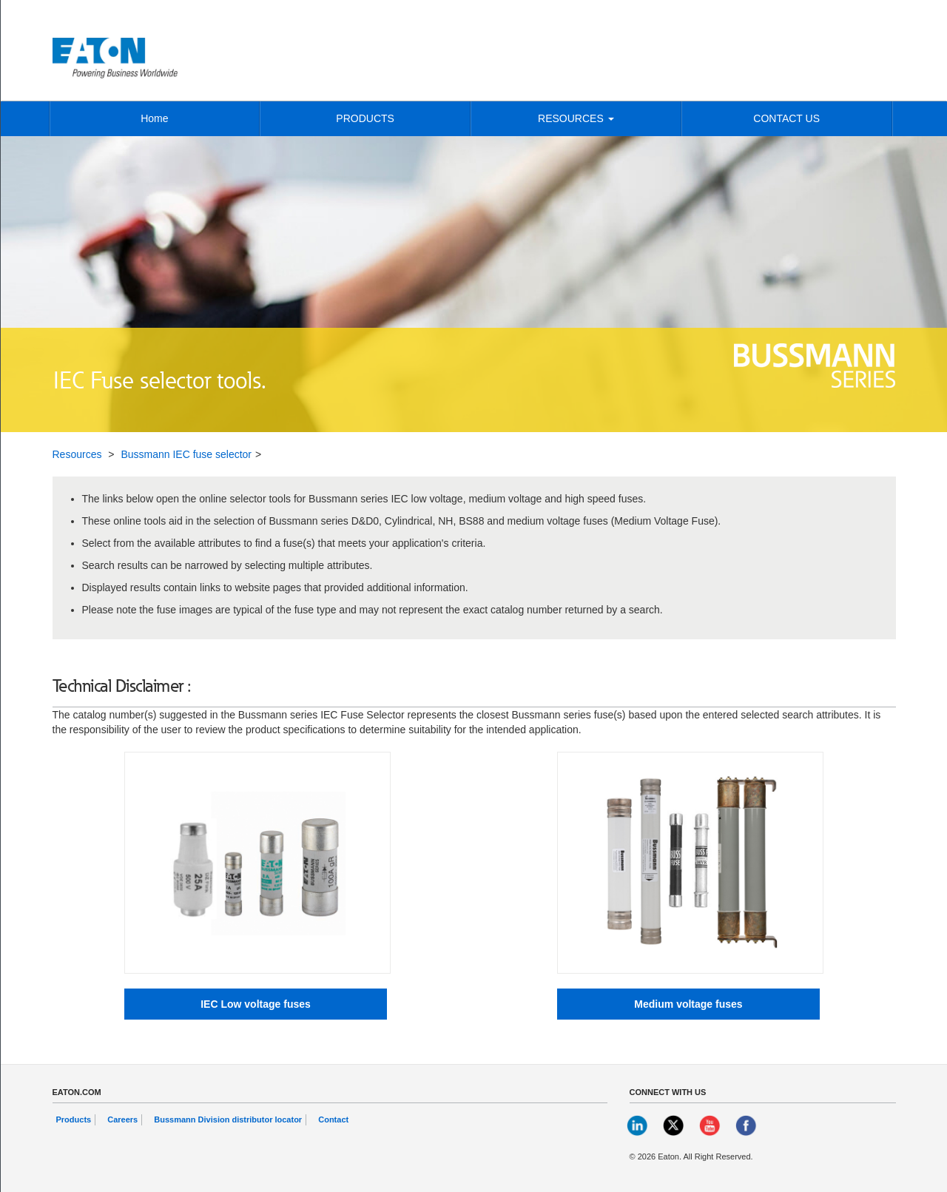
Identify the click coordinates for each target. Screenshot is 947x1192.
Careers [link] (122, 1119)
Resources (77, 454)
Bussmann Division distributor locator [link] (228, 1119)
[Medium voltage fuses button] (688, 1004)
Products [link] (74, 1119)
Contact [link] (333, 1119)
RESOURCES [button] (576, 118)
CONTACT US (786, 118)
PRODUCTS (365, 118)
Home (154, 118)
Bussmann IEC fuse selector (186, 454)
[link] (638, 1124)
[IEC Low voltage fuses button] (255, 1004)
